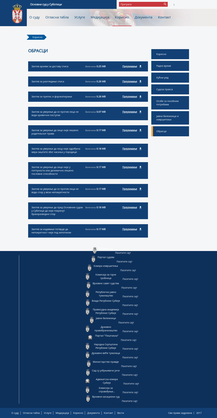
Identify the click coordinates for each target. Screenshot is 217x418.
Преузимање (129, 66)
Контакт (164, 17)
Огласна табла (57, 17)
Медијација (100, 17)
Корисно (122, 17)
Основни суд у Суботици (46, 4)
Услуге (79, 17)
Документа (143, 17)
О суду (34, 17)
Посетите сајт (123, 252)
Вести (120, 412)
